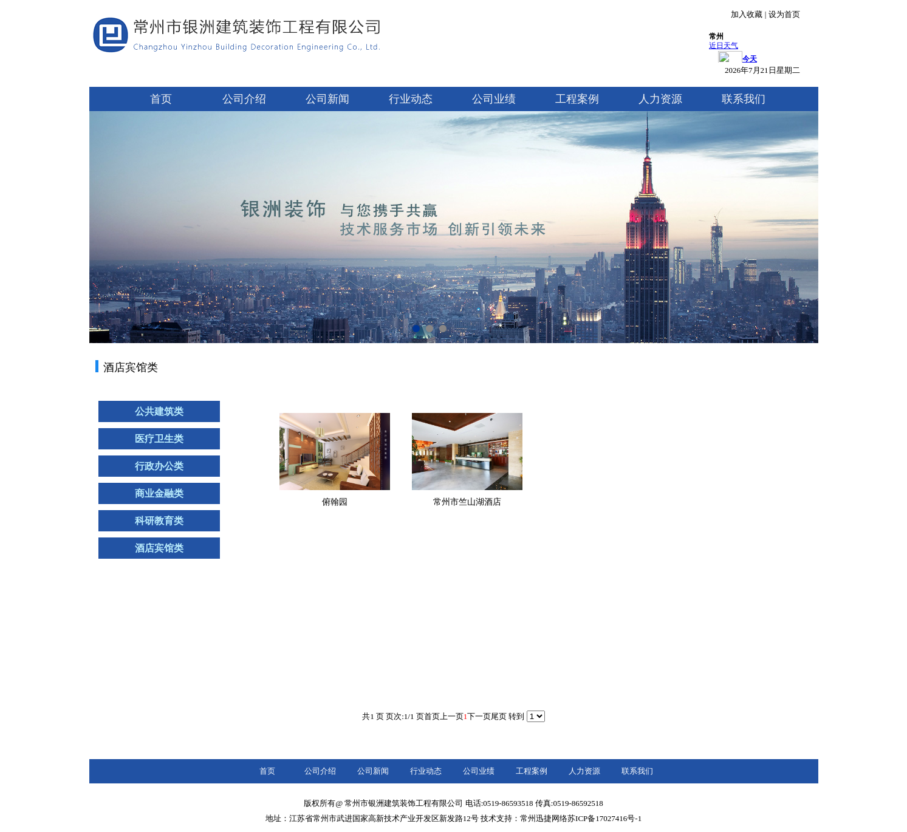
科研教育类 (159, 521)
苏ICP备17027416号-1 (604, 818)
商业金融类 (159, 493)
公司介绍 (244, 99)
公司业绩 (494, 99)
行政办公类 (159, 466)
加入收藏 (746, 14)
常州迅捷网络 (543, 818)
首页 (161, 99)
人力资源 (660, 99)
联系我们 (743, 99)
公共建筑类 (159, 411)
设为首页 (784, 14)
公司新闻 (327, 99)
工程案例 (577, 99)
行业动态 (411, 99)
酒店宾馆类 (159, 548)
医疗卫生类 (159, 439)
